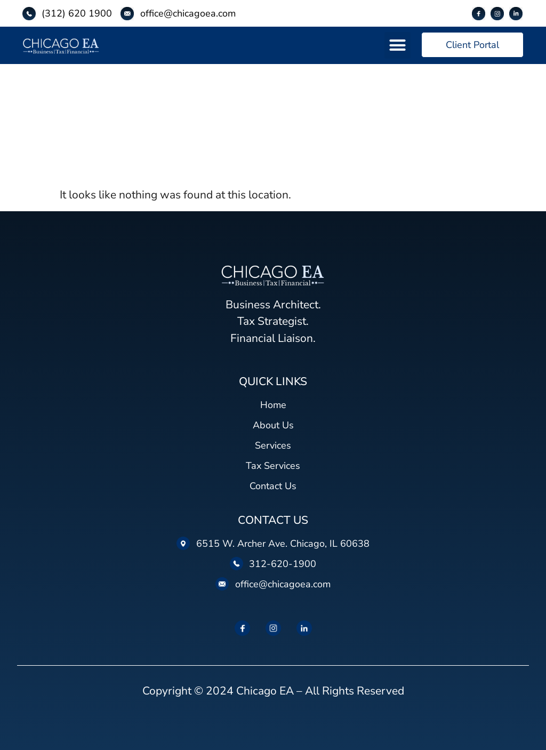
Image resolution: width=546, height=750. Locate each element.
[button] (397, 45)
